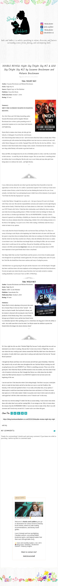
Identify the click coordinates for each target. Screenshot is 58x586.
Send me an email (29, 560)
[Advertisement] (29, 485)
